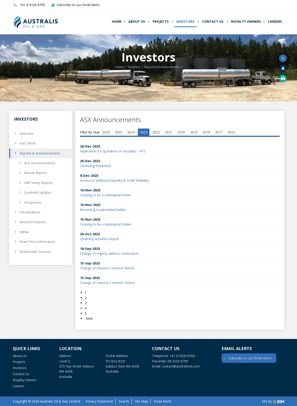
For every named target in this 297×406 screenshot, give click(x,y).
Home (117, 21)
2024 (131, 132)
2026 (106, 132)
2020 (181, 132)
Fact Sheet (27, 143)
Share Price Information (37, 241)
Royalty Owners (246, 21)
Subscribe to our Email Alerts (78, 5)
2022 (156, 132)
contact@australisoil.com (181, 366)
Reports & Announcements (39, 153)
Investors (185, 21)
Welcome (26, 133)
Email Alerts (162, 401)
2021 (168, 132)
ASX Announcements (39, 163)
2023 (143, 132)
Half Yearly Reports (38, 182)
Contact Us (212, 21)
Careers (275, 21)
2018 (206, 132)
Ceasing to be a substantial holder (105, 195)
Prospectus (32, 202)
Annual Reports (35, 173)
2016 (231, 132)
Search (124, 401)
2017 (219, 132)
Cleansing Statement (95, 166)
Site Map (141, 401)
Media (24, 232)
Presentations (29, 212)
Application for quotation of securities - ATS (113, 151)
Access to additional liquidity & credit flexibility (114, 180)
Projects (161, 21)
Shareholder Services (35, 251)
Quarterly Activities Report (99, 239)
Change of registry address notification (109, 253)
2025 (118, 132)
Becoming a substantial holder (103, 209)
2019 (193, 132)
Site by (273, 401)
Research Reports (32, 222)
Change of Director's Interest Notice (107, 268)
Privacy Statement (99, 401)
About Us (136, 21)
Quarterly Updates (38, 192)
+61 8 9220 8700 (32, 5)
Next (89, 318)
